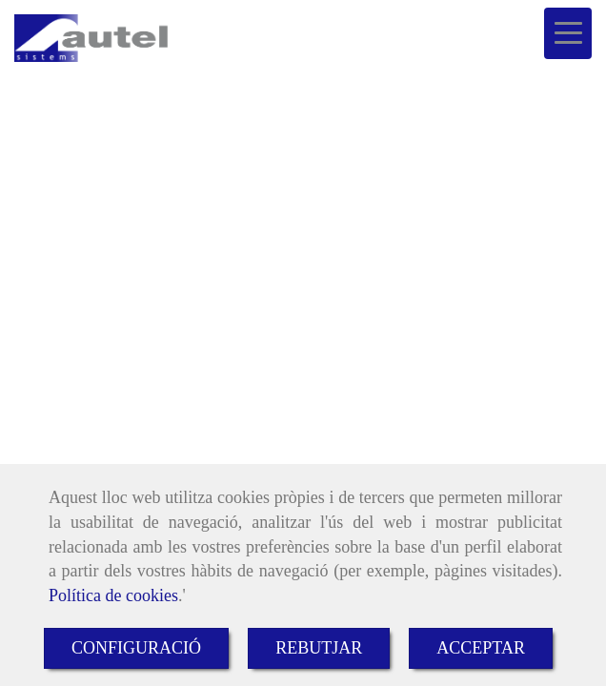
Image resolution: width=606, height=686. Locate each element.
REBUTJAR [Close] (318, 647)
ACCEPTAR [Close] (480, 647)
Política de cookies (113, 595)
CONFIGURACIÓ (136, 647)
